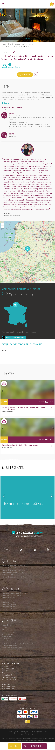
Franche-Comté (6, 625)
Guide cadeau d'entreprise (9, 645)
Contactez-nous (30, 734)
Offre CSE (4, 670)
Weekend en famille (7, 638)
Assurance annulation (7, 688)
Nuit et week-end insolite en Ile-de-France (14, 577)
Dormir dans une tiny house (9, 600)
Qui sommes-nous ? (13, 731)
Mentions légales (36, 731)
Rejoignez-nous (31, 733)
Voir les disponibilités (34, 746)
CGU (46, 731)
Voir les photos (27, 38)
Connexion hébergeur (8, 686)
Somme (30, 44)
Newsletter (4, 666)
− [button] (2, 226)
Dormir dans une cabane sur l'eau (11, 595)
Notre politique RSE (7, 675)
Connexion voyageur (45, 733)
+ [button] (2, 224)
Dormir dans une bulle (8, 597)
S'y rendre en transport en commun (15, 337)
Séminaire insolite (6, 684)
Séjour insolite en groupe (8, 679)
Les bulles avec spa (7, 634)
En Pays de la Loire (7, 575)
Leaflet (37, 282)
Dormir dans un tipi (7, 609)
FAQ (21, 734)
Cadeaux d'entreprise (7, 668)
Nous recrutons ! (6, 691)
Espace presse (25, 731)
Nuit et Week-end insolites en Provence (13, 572)
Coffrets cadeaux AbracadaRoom (11, 648)
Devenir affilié (20, 733)
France (3, 44)
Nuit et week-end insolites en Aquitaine (13, 566)
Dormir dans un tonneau (8, 607)
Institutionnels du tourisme (9, 677)
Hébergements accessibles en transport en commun (17, 643)
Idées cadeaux (6, 641)
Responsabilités (8, 733)
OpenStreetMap (45, 282)
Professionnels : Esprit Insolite (10, 664)
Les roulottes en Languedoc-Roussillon (12, 632)
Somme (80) (10, 295)
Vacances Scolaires (7, 682)
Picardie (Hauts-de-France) (16, 44)
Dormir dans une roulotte (9, 602)
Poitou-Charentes (6, 629)
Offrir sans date (26, 75)
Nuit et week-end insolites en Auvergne (13, 570)
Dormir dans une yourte (8, 604)
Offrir (16, 746)
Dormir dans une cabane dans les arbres (13, 593)
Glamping (4, 627)
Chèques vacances (7, 673)
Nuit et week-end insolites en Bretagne (13, 568)
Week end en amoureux (8, 636)
